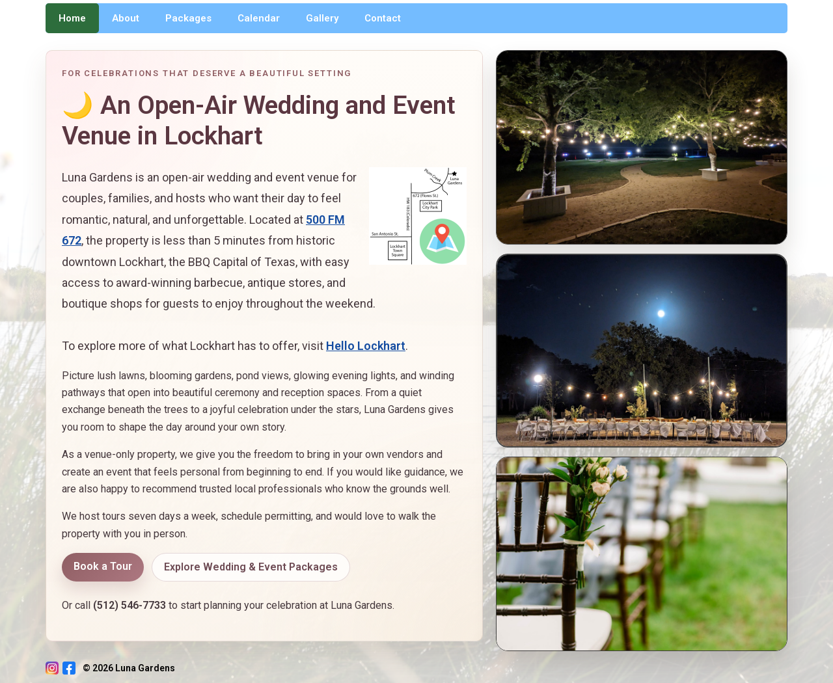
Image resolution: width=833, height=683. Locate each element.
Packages (188, 18)
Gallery (322, 18)
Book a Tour (103, 566)
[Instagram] (52, 668)
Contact (382, 18)
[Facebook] (68, 668)
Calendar (259, 18)
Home (72, 18)
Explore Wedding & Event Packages (251, 567)
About (125, 18)
